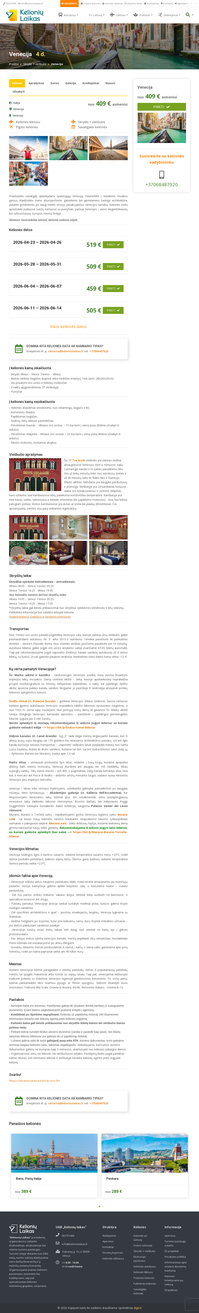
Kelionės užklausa (112, 3)
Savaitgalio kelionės (140, 1291)
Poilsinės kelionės (144, 1278)
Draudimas (171, 1290)
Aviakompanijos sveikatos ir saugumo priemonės (40, 616)
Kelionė (17, 83)
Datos (55, 83)
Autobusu (67, 15)
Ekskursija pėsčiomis (140, 1259)
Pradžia (13, 64)
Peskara (112, 1179)
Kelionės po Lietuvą (140, 1237)
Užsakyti (19, 91)
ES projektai (172, 1251)
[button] (99, 1206)
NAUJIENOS (69, 3)
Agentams (181, 3)
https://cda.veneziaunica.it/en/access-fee (34, 1081)
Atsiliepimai (151, 3)
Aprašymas (36, 83)
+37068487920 (98, 351)
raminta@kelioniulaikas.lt (65, 351)
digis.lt (138, 1308)
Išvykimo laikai (133, 3)
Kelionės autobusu (145, 1266)
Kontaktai (167, 3)
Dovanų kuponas (90, 3)
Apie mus (107, 1241)
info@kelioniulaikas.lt (30, 3)
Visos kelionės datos (68, 326)
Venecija (18, 109)
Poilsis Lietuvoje (143, 1245)
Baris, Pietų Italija (28, 1179)
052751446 (9, 3)
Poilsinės (141, 15)
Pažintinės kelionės (145, 1283)
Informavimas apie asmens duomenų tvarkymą (176, 1266)
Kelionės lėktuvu (143, 1272)
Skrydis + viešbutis (34, 64)
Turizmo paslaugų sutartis (175, 1243)
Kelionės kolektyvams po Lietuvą (174, 1280)
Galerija (70, 83)
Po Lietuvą (93, 15)
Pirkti (113, 244)
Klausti (110, 83)
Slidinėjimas (168, 15)
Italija (16, 103)
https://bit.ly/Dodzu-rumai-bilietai (71, 727)
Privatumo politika (175, 1256)
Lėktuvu (118, 15)
